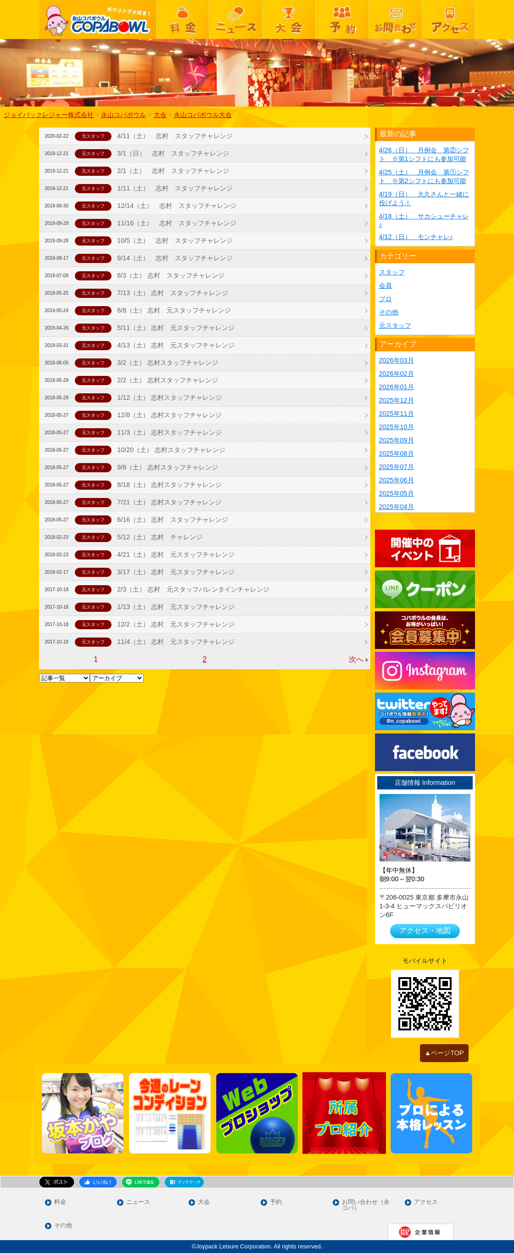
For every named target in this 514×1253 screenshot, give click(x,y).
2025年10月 (396, 427)
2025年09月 (396, 440)
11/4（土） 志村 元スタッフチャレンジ (176, 641)
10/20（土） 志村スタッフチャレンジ (171, 449)
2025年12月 (396, 400)
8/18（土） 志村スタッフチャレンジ (169, 484)
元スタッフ (395, 325)
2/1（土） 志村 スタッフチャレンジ (173, 170)
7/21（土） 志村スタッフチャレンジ (169, 502)
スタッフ (392, 272)
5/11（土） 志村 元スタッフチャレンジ (176, 327)
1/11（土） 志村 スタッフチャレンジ (175, 188)
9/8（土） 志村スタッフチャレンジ (167, 467)
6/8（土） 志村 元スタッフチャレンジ (174, 310)
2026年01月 (396, 387)
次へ (356, 659)
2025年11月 (396, 413)
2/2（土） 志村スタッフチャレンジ (167, 380)
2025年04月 (396, 506)
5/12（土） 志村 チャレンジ (159, 537)
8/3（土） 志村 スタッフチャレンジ (170, 275)
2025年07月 (396, 466)
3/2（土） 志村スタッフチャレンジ (167, 362)
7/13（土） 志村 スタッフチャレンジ (172, 292)
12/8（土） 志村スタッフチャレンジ (169, 415)
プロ (385, 298)
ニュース (138, 1202)
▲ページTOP (444, 1053)
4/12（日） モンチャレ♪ (416, 237)
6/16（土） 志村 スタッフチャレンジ (172, 519)
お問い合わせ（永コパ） (366, 1205)
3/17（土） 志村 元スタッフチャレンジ (176, 572)
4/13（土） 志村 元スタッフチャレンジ (176, 345)
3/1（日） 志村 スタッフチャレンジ (173, 153)
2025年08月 (396, 453)
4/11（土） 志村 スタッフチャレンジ (175, 136)
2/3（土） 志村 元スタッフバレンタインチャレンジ (193, 589)
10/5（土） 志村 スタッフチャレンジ (175, 240)
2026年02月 (396, 373)
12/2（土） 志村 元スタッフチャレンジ (176, 624)
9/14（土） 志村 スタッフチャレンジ (175, 258)
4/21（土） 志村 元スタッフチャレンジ (176, 554)
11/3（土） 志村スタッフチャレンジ (169, 432)
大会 (204, 1202)
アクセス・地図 (425, 930)
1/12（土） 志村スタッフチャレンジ (169, 397)
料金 (60, 1202)
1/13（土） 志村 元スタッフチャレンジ (176, 606)
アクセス (426, 1202)
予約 (276, 1202)
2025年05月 (396, 493)
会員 (385, 285)
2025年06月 (396, 480)
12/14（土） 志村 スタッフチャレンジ (176, 205)
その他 (388, 312)
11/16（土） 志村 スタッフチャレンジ (176, 223)
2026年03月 (396, 360)
